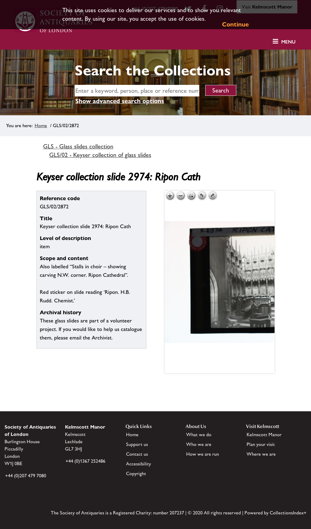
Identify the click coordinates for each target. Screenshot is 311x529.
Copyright (136, 473)
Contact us (137, 454)
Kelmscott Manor (264, 434)
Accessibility (138, 464)
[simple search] (137, 90)
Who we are (198, 444)
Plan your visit (261, 444)
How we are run (202, 454)
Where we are (261, 454)
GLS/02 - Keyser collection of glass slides (100, 154)
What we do (198, 434)
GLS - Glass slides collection (78, 146)
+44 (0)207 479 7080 (25, 476)
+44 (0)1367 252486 (85, 461)
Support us (137, 444)
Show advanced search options (119, 101)
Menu (288, 42)
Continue (235, 24)
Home (41, 125)
